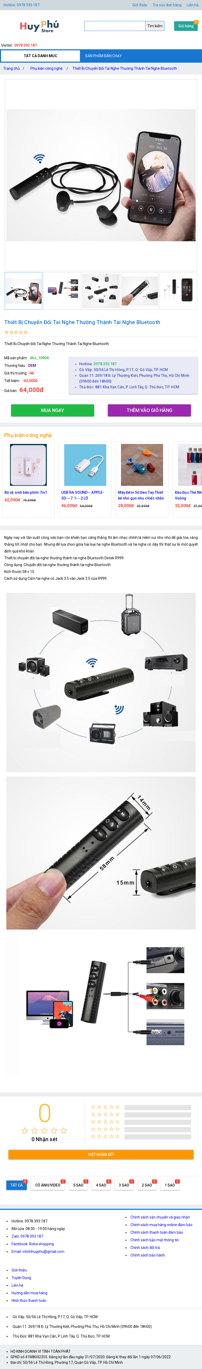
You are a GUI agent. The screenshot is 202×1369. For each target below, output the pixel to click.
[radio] (24, 1130)
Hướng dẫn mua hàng (29, 1293)
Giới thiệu (19, 1270)
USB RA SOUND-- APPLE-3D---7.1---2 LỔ (82, 495)
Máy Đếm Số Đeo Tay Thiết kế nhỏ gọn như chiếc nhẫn (141, 495)
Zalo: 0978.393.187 (27, 1236)
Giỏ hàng (186, 26)
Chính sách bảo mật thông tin (154, 1240)
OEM (32, 365)
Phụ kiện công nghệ (46, 68)
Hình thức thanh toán (29, 1300)
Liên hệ (192, 5)
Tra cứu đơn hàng (167, 5)
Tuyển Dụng (21, 1278)
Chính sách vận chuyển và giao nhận (160, 1217)
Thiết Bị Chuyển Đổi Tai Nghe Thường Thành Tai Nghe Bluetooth (124, 68)
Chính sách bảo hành (147, 1255)
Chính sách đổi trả (145, 1247)
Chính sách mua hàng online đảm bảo (161, 1225)
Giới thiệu (139, 5)
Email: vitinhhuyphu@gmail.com (38, 1251)
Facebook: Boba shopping (33, 1244)
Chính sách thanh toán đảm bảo (156, 1232)
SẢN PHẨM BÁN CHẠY (103, 56)
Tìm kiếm (155, 26)
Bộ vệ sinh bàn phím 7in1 (25, 492)
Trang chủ (14, 68)
